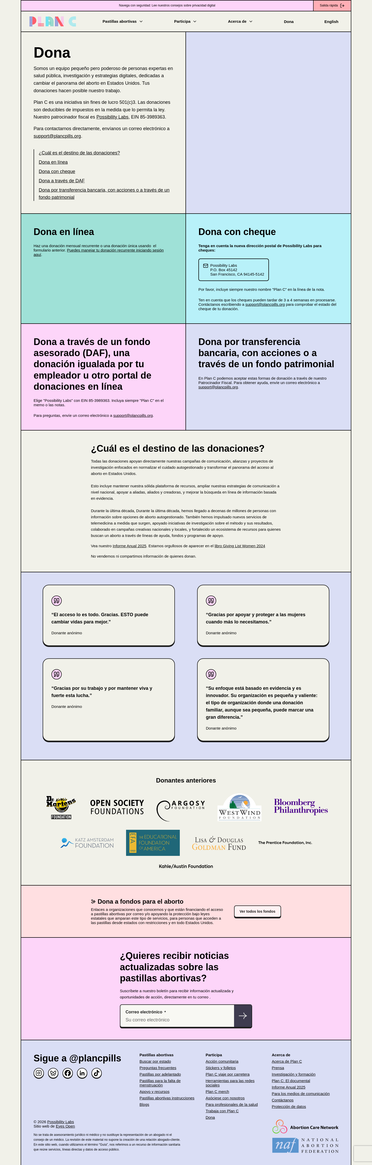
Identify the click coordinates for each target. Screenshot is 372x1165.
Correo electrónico (144, 1012)
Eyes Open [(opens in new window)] (65, 1126)
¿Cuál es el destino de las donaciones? (79, 152)
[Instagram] (39, 1073)
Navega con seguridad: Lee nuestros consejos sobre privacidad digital (167, 5)
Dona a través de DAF (62, 180)
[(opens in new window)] (305, 1127)
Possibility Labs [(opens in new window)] (112, 117)
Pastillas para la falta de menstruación (160, 1082)
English (331, 21)
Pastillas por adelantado (160, 1074)
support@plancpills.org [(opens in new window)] (57, 136)
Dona (289, 21)
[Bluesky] (53, 1073)
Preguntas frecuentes (158, 1068)
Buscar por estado (155, 1061)
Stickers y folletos (221, 1068)
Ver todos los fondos (257, 911)
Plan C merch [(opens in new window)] (217, 1091)
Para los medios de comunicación (301, 1093)
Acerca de (240, 21)
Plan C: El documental (291, 1080)
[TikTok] (96, 1073)
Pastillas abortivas (123, 21)
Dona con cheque (57, 171)
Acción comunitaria (222, 1061)
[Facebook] (68, 1073)
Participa (185, 21)
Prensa (278, 1068)
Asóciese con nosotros (225, 1098)
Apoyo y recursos (154, 1091)
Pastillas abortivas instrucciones (167, 1098)
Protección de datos (289, 1106)
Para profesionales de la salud (232, 1104)
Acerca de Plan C (287, 1061)
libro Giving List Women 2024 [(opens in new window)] (240, 546)
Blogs (144, 1104)
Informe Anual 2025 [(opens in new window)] (129, 546)
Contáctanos (282, 1100)
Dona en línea (53, 162)
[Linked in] (82, 1073)
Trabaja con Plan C (222, 1111)
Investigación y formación (293, 1074)
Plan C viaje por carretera (228, 1074)
